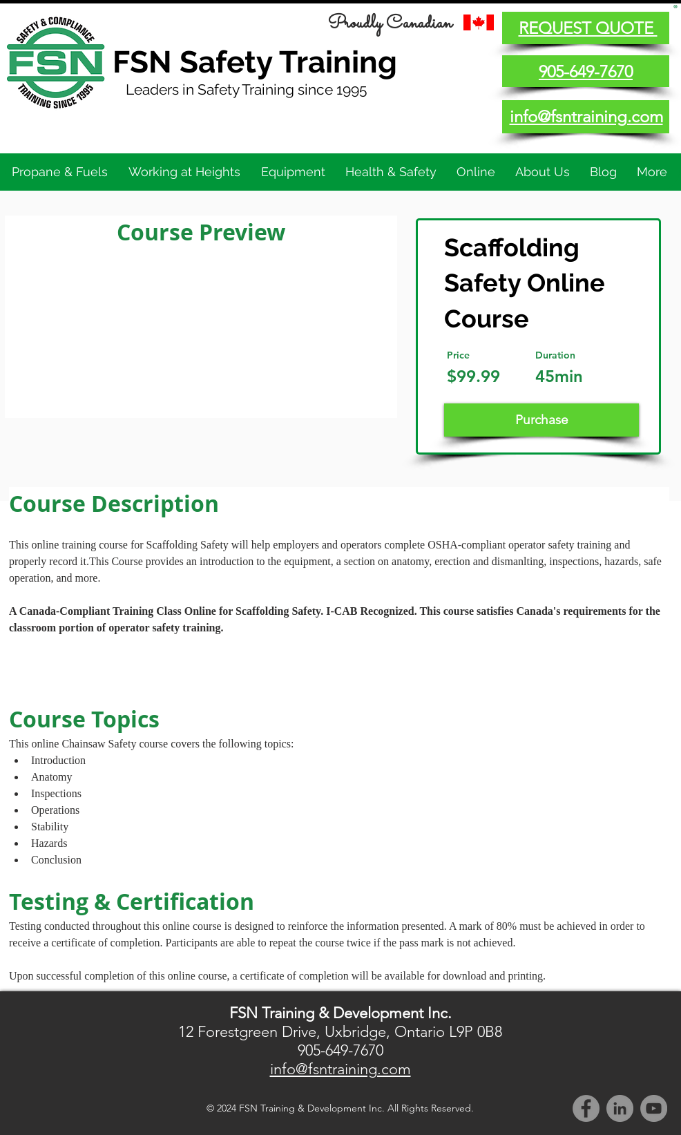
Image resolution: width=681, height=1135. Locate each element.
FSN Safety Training (255, 61)
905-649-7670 (340, 1050)
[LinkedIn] (619, 1108)
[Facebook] (586, 1108)
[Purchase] (541, 420)
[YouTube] (653, 1108)
